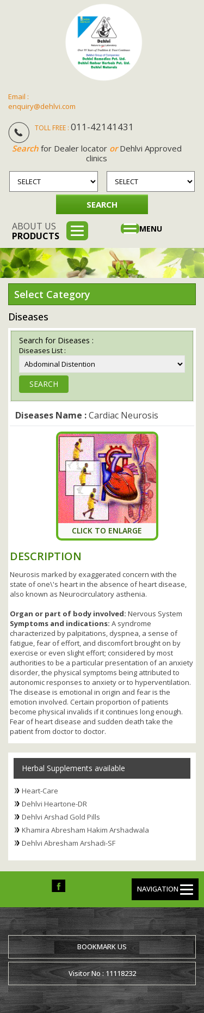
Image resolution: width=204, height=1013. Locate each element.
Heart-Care (40, 791)
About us (35, 231)
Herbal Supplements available (73, 768)
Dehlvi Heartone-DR (54, 804)
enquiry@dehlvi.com (42, 106)
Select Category (52, 294)
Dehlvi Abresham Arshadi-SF (68, 843)
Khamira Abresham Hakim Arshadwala (85, 830)
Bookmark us (102, 946)
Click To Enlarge (107, 530)
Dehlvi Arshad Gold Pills (61, 817)
